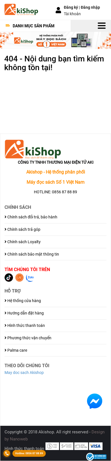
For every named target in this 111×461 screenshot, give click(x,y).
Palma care (16, 350)
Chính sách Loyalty (23, 242)
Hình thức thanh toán (25, 325)
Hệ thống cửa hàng (23, 300)
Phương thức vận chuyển (28, 338)
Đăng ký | (72, 7)
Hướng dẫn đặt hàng (24, 313)
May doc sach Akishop (24, 372)
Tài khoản (72, 14)
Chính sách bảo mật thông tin (32, 254)
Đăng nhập (90, 7)
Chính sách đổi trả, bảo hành (31, 217)
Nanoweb (19, 439)
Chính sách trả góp (22, 229)
